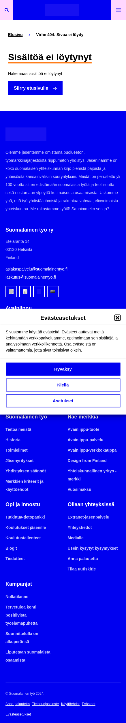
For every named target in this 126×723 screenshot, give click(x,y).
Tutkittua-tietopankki (25, 517)
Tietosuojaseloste (45, 704)
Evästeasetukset (18, 714)
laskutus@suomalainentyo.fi (30, 277)
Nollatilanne (16, 596)
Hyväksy (63, 369)
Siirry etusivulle (31, 88)
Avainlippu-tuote (83, 429)
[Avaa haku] (6, 10)
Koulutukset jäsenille (25, 527)
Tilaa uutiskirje (82, 569)
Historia (12, 439)
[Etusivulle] (62, 10)
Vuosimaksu (79, 489)
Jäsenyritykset (19, 460)
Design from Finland (87, 460)
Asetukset (63, 400)
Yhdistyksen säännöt (25, 471)
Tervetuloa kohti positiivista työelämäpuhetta (21, 615)
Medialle (76, 538)
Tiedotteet (15, 558)
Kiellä (63, 384)
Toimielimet (16, 450)
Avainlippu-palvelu (86, 439)
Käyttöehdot (70, 704)
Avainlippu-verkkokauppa (92, 450)
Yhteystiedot (80, 527)
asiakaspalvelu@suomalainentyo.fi (36, 269)
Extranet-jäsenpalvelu (89, 517)
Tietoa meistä (18, 429)
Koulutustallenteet (23, 538)
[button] (117, 317)
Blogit (11, 548)
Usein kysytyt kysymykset (93, 548)
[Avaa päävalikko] (118, 10)
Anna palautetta (83, 558)
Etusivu (15, 34)
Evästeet (88, 704)
